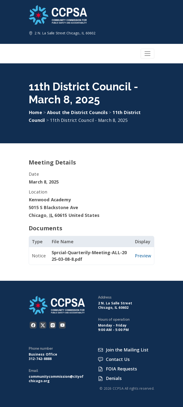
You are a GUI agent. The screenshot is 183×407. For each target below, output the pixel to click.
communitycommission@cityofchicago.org (56, 378)
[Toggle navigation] (147, 53)
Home (35, 112)
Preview (143, 256)
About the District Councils (78, 112)
